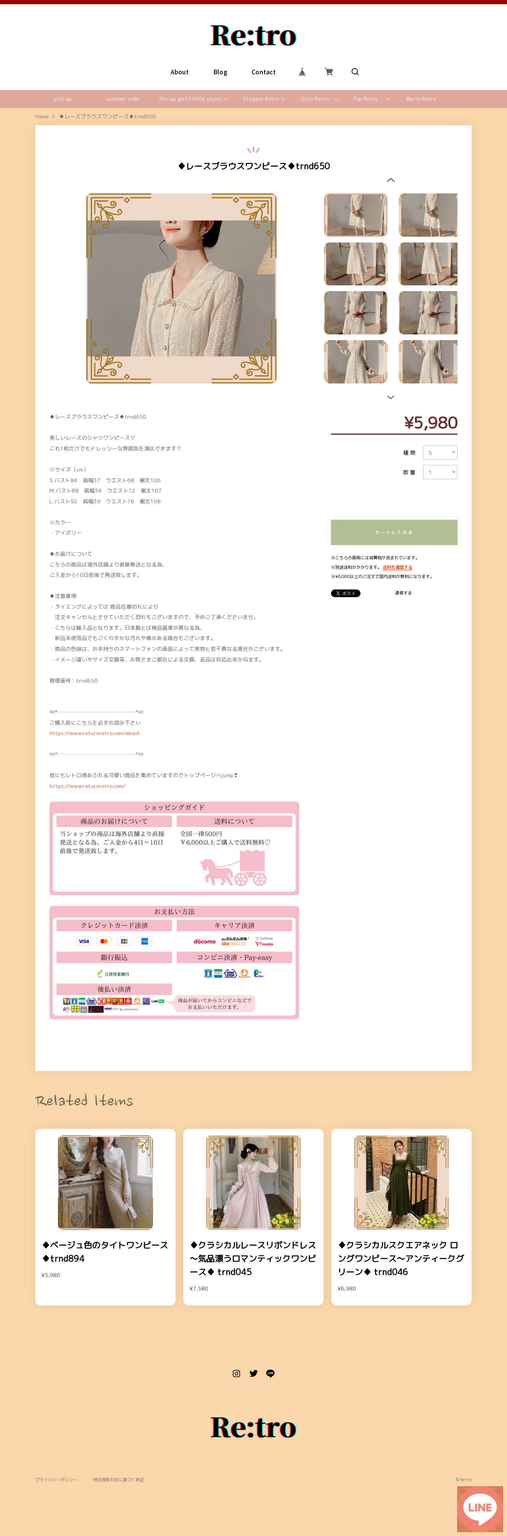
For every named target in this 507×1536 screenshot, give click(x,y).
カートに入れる (394, 532)
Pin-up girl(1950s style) (191, 98)
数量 (410, 472)
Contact (264, 72)
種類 (410, 452)
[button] (390, 180)
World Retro (421, 98)
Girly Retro (315, 98)
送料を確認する (397, 567)
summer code (123, 98)
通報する (403, 593)
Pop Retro (365, 98)
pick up (63, 98)
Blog (220, 72)
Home (42, 116)
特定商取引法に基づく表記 (118, 1480)
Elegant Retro (261, 98)
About (180, 72)
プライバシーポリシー (56, 1480)
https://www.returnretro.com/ (87, 785)
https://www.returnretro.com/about (94, 733)
